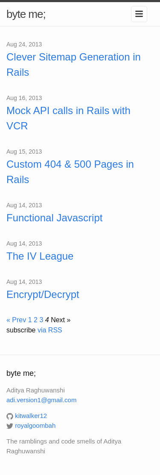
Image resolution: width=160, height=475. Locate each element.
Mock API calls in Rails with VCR (68, 118)
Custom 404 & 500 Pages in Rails (70, 171)
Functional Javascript (54, 217)
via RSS (50, 330)
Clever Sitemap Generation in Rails (73, 64)
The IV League (39, 256)
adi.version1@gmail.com (41, 399)
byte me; (26, 14)
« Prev (16, 319)
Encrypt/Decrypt (42, 294)
